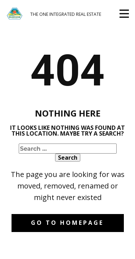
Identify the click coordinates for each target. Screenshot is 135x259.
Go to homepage (67, 223)
